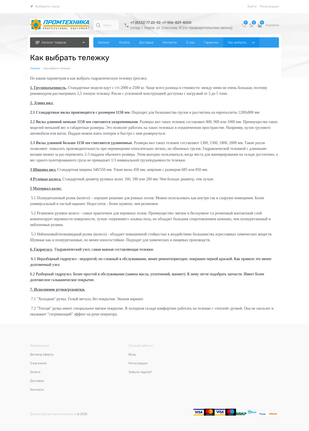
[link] (45, 6)
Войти (252, 6)
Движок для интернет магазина (53, 414)
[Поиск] (98, 25)
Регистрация (269, 6)
